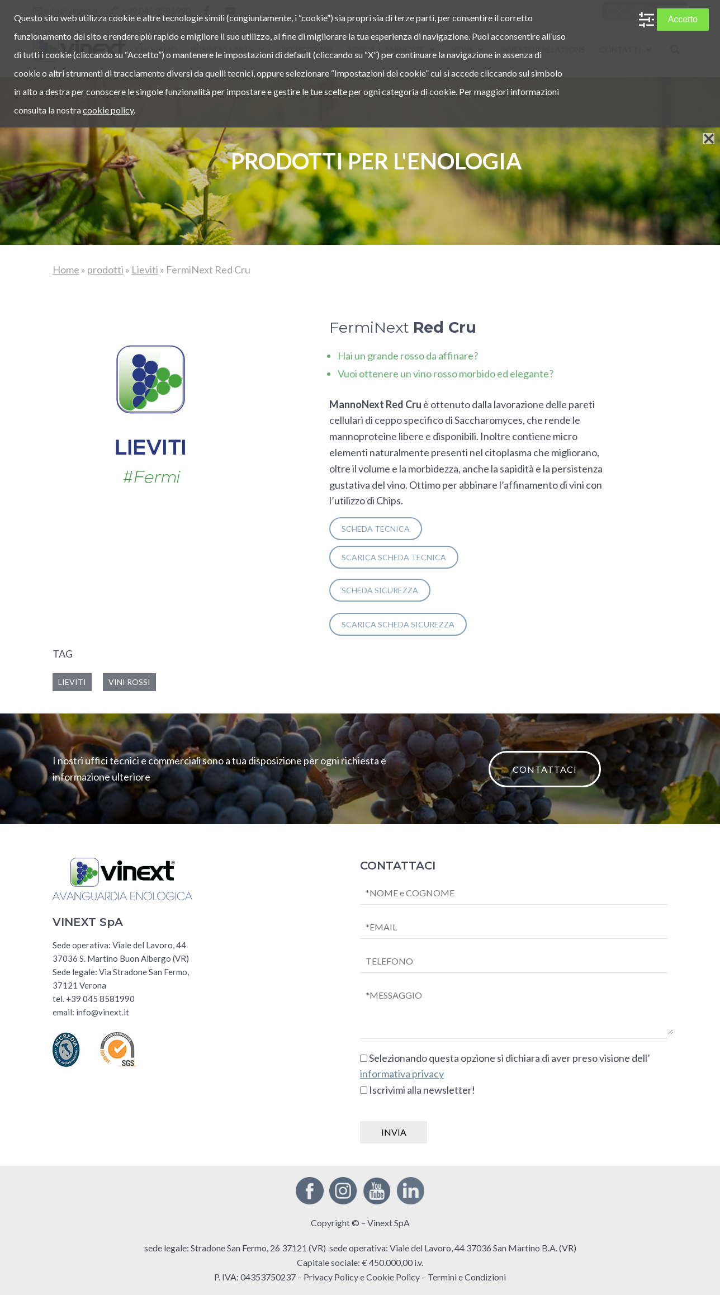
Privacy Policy (331, 1277)
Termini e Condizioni (467, 1277)
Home (66, 269)
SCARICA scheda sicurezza (398, 624)
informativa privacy (402, 1073)
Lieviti (144, 269)
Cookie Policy (393, 1277)
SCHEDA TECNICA (376, 528)
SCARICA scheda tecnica (394, 557)
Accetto (683, 19)
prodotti (105, 269)
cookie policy (108, 110)
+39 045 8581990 (100, 999)
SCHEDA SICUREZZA (380, 590)
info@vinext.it (102, 1012)
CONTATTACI (545, 769)
